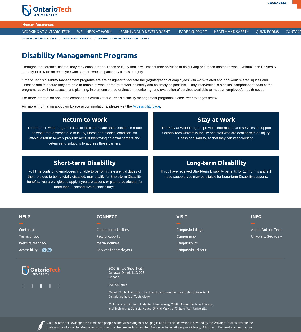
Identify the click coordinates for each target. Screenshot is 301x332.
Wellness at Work (94, 32)
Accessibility (28, 250)
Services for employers (114, 250)
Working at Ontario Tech (46, 32)
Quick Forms (267, 32)
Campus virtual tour (191, 250)
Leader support (192, 32)
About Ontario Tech (266, 230)
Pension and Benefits (77, 38)
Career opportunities (113, 230)
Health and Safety (231, 32)
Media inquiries (108, 243)
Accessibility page (146, 106)
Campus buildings (189, 230)
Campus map (186, 236)
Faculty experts (108, 236)
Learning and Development (144, 32)
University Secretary (266, 236)
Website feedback (32, 243)
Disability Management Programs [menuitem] (123, 38)
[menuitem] (267, 31)
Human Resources (38, 24)
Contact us (27, 230)
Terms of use (29, 236)
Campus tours (187, 243)
